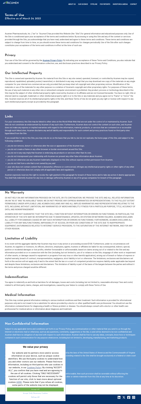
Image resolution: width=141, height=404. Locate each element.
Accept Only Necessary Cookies (20, 393)
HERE (25, 376)
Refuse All (21, 397)
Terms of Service (45, 399)
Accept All (21, 389)
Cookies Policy (27, 350)
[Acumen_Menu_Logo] (11, 4)
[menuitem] (72, 4)
